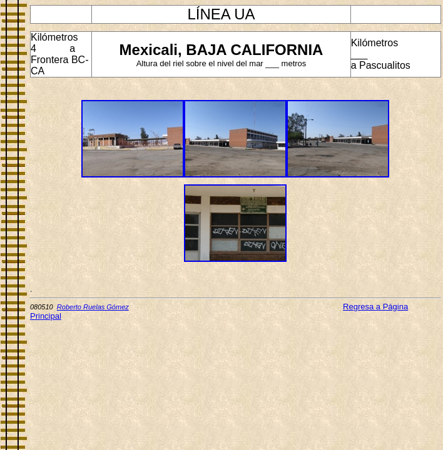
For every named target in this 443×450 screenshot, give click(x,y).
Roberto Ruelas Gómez (93, 307)
